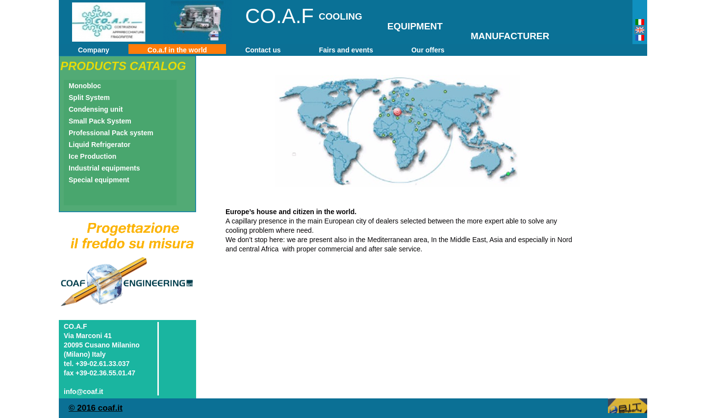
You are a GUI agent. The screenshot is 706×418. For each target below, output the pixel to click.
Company (93, 50)
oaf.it (112, 408)
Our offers (428, 50)
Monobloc (85, 86)
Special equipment (99, 180)
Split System (89, 97)
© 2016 (83, 408)
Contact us (262, 50)
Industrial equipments (104, 168)
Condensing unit (96, 109)
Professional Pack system (111, 133)
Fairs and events (346, 50)
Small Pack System (100, 121)
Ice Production (92, 156)
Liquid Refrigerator (99, 144)
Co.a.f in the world (177, 50)
